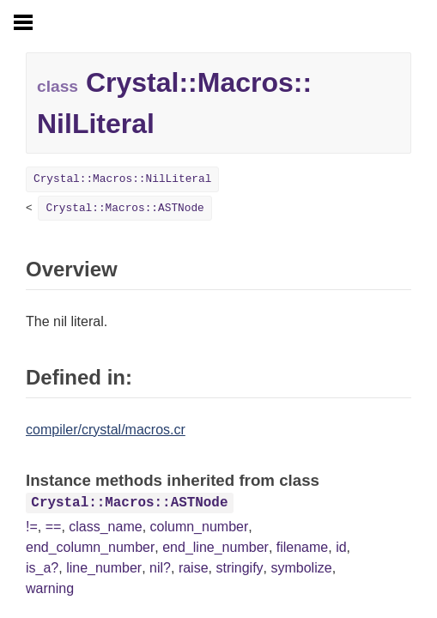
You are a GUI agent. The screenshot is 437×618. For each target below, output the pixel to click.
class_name (105, 526)
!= (32, 526)
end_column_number (90, 547)
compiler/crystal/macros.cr (105, 429)
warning (50, 588)
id (341, 547)
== (54, 526)
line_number (104, 567)
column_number (199, 526)
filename (302, 547)
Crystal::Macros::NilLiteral (122, 179)
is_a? (42, 567)
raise (194, 567)
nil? (160, 567)
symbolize (300, 567)
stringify (239, 567)
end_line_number (215, 547)
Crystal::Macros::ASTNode (124, 208)
